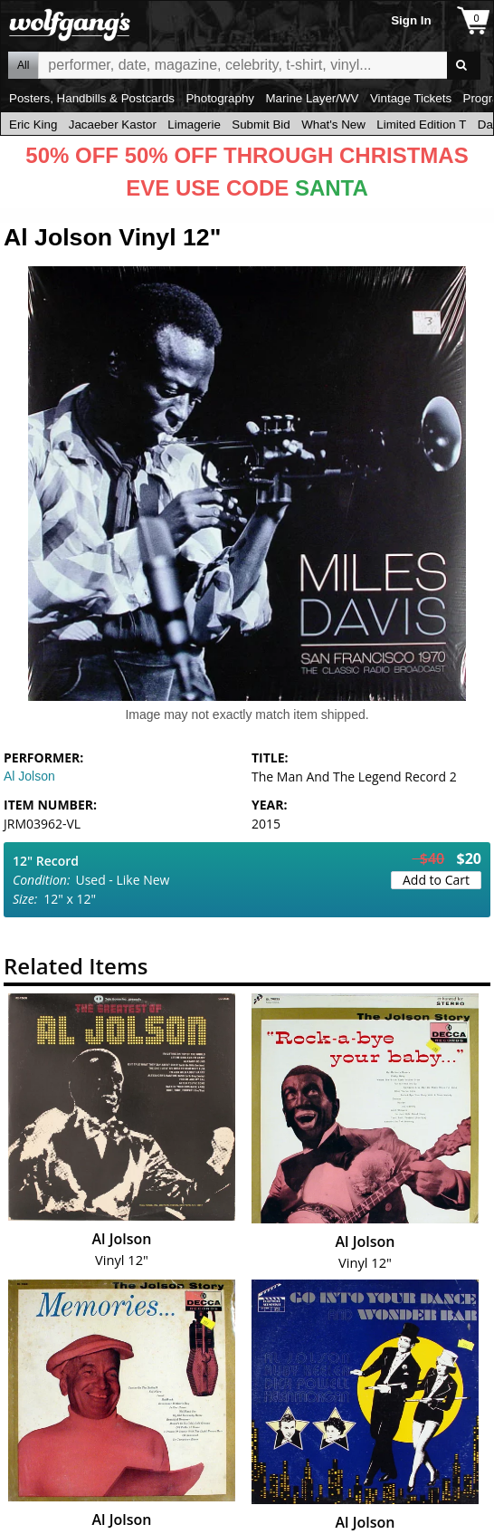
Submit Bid (261, 124)
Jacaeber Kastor (113, 124)
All (23, 65)
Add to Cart (436, 879)
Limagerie (194, 124)
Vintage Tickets (410, 98)
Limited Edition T (421, 124)
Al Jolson (29, 776)
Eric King (33, 124)
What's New (333, 124)
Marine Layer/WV (311, 98)
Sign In (411, 20)
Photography (219, 98)
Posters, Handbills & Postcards (92, 98)
